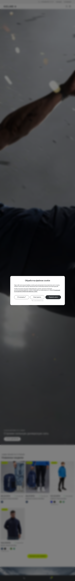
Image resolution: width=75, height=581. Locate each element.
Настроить (37, 297)
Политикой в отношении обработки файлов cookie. (37, 290)
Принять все (53, 297)
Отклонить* (21, 297)
